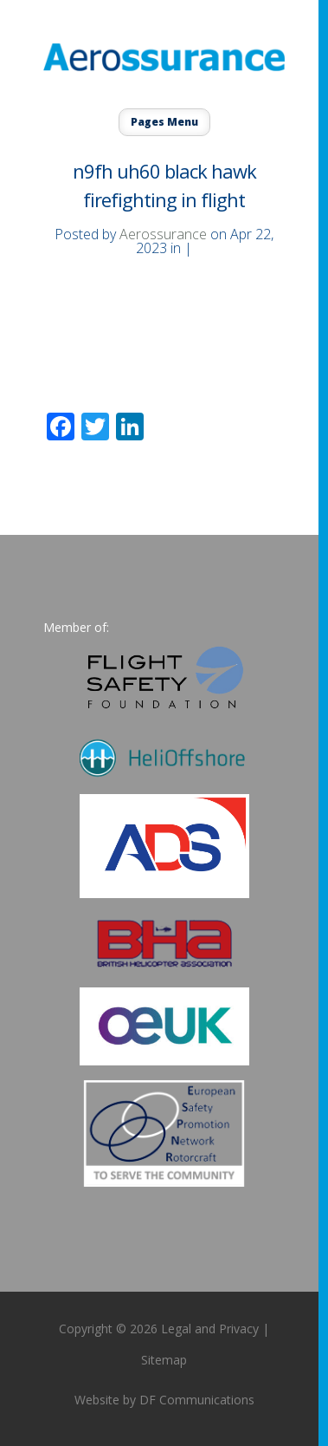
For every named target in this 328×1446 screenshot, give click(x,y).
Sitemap (164, 1360)
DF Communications (196, 1399)
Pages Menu (164, 121)
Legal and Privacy (210, 1328)
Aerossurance (163, 234)
